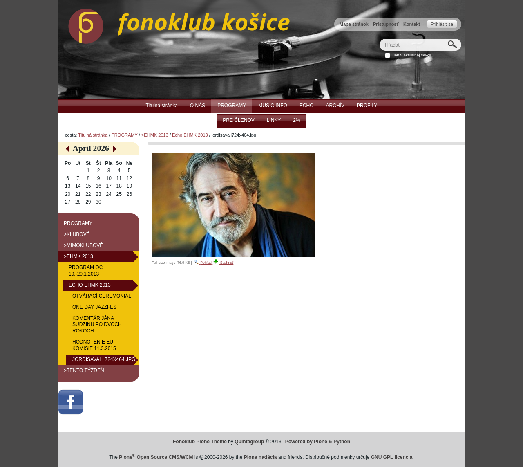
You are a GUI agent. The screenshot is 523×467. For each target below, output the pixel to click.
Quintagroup (249, 442)
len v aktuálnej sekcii (412, 55)
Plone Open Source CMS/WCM (156, 457)
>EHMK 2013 (154, 134)
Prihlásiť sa (442, 24)
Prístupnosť (386, 24)
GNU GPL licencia (392, 457)
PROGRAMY (124, 134)
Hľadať (379, 38)
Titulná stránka (92, 134)
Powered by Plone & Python (317, 442)
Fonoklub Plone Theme (200, 442)
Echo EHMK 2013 (190, 134)
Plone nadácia (260, 457)
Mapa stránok (354, 24)
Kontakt (411, 24)
